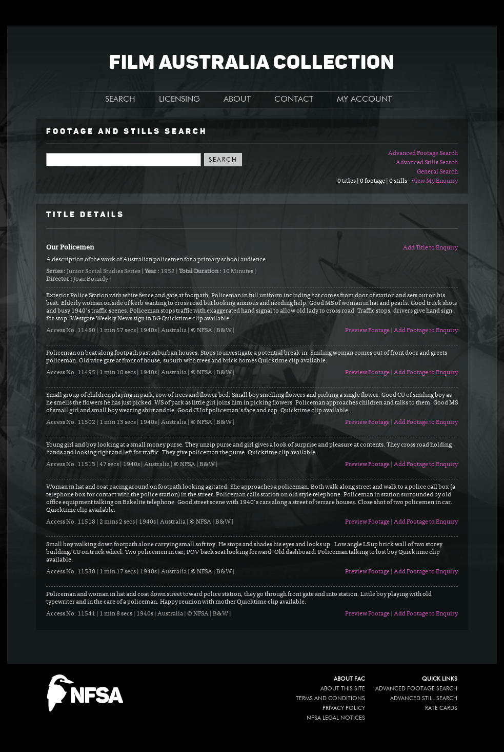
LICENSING (179, 99)
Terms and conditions (330, 698)
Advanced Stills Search (427, 163)
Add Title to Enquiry (430, 248)
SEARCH (120, 99)
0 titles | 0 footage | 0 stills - (374, 181)
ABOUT (237, 99)
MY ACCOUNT (364, 99)
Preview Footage (367, 330)
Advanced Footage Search (423, 153)
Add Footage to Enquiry (426, 330)
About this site (342, 688)
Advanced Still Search (423, 698)
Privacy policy (343, 708)
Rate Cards (441, 708)
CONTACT (293, 99)
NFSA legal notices (336, 718)
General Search (437, 172)
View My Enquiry (434, 181)
